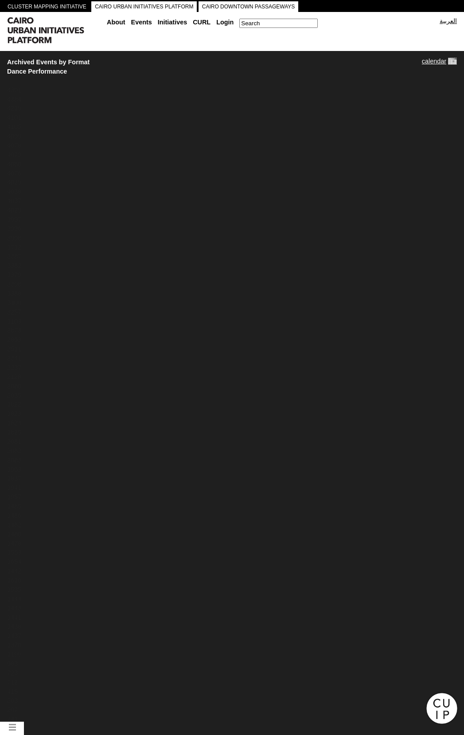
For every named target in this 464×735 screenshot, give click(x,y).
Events (141, 22)
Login (225, 22)
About (116, 22)
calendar (434, 61)
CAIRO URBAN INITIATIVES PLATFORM (144, 7)
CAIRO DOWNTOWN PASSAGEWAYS (248, 7)
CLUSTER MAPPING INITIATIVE (47, 7)
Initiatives (172, 22)
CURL (202, 22)
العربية (448, 20)
